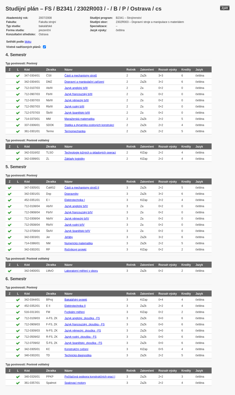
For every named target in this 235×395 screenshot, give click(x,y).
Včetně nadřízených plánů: (23, 47)
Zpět (225, 8)
